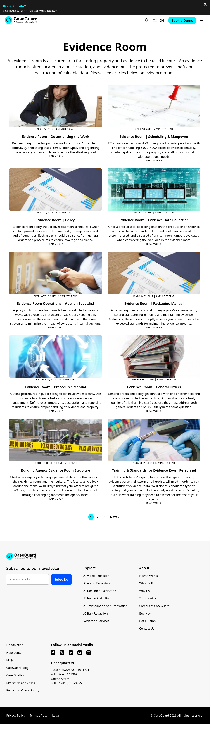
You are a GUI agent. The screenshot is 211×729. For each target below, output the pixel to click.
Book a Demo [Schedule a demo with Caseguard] (129, 34)
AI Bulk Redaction (95, 613)
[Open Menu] (201, 20)
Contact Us (146, 629)
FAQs (9, 660)
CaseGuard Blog (17, 668)
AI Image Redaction (96, 598)
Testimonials (148, 598)
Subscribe (61, 579)
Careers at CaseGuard (154, 606)
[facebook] (53, 652)
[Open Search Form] (147, 20)
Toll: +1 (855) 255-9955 (66, 683)
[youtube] (79, 652)
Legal (56, 716)
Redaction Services (96, 621)
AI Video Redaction (96, 576)
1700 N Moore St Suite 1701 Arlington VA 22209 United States (70, 674)
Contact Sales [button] (81, 34)
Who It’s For (147, 583)
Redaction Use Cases (20, 683)
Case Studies (15, 675)
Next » (115, 517)
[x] (62, 652)
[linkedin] (71, 652)
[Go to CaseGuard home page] (21, 20)
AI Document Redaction (99, 591)
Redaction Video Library (22, 690)
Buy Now (145, 613)
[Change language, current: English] (158, 20)
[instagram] (88, 652)
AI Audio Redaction (96, 583)
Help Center (14, 653)
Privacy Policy (15, 716)
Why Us (144, 591)
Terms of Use (39, 716)
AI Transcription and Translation (105, 606)
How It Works (148, 576)
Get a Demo (147, 621)
